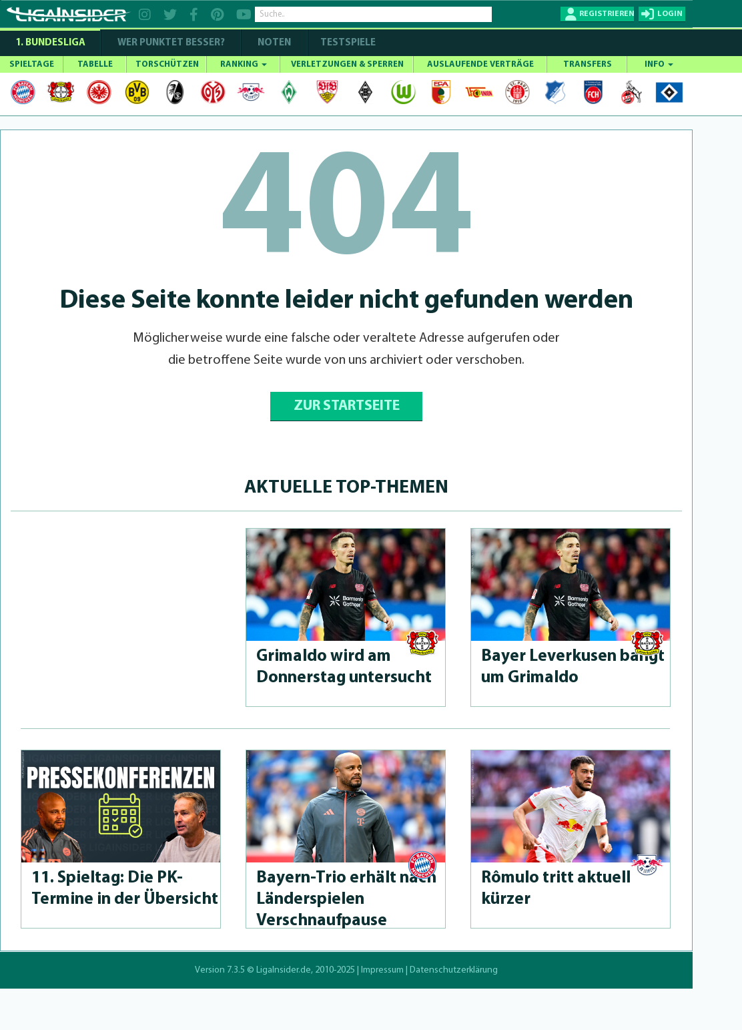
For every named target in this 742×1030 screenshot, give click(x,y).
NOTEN (274, 43)
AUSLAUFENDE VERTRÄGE (480, 64)
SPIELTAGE (31, 64)
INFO (659, 64)
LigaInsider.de (283, 970)
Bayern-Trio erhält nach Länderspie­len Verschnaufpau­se (346, 899)
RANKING (243, 64)
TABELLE (95, 64)
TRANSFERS (587, 64)
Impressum (382, 970)
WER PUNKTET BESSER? (171, 43)
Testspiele (347, 43)
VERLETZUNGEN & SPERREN (347, 64)
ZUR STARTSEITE (347, 406)
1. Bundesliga (50, 43)
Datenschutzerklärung (454, 970)
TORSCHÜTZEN (167, 64)
